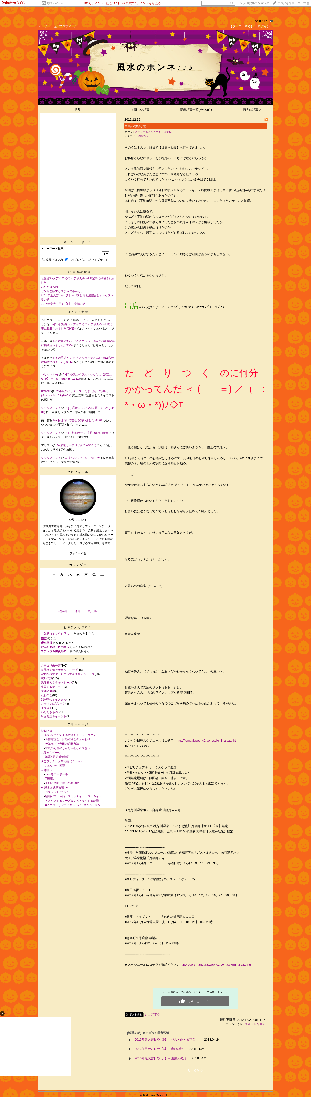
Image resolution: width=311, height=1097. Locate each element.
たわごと (46, 695)
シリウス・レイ (51, 408)
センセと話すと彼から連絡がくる (62, 291)
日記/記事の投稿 (78, 272)
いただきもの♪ (50, 712)
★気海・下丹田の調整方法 (62, 743)
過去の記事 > (252, 110)
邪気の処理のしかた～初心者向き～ (67, 748)
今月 (77, 611)
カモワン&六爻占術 (53, 703)
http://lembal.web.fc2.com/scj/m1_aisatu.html (208, 740)
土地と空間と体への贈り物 (62, 783)
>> (254, 3)
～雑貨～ (46, 770)
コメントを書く (255, 1024)
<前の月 (62, 611)
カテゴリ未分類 (51, 665)
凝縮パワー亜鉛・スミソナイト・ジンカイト (73, 796)
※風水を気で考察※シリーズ (59, 669)
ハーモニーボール (56, 774)
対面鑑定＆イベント (53, 716)
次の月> (92, 611)
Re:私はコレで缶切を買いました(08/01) (78, 420)
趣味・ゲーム (55, 3)
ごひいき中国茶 (55, 765)
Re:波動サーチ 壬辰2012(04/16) (76, 445)
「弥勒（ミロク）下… (55, 633)
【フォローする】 (241, 26)
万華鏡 (49, 778)
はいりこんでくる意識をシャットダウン (70, 735)
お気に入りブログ (78, 627)
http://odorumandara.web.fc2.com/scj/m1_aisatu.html (216, 964)
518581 (261, 21)
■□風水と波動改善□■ (54, 787)
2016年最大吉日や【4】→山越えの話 (160, 1058)
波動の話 (46, 678)
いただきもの (49, 287)
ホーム (43, 26)
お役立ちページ (51, 752)
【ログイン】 (264, 26)
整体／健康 (48, 691)
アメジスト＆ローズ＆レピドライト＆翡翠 (72, 800)
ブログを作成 (285, 3)
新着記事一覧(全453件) (196, 110)
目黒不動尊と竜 (135, 126)
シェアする (152, 1014)
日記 (54, 26)
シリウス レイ (50, 374)
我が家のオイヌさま (53, 699)
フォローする (77, 553)
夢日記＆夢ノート (52, 686)
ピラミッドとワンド (58, 791)
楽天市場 (303, 3)
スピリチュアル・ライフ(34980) (153, 131)
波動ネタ (46, 730)
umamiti (46, 391)
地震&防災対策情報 (57, 757)
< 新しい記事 (141, 110)
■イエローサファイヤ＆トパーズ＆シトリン (72, 805)
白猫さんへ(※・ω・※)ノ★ (83, 457)
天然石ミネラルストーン (56, 682)
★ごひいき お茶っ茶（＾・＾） (62, 761)
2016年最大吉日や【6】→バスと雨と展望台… (167, 1039)
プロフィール (68, 26)
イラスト (46, 708)
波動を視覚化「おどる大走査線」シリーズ (68, 674)
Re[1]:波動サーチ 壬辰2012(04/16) (87, 432)
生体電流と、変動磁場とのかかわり (67, 739)
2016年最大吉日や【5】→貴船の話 (63, 303)
